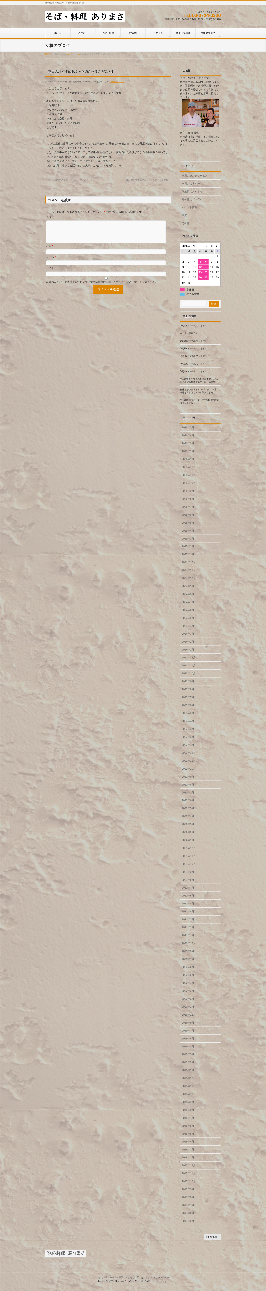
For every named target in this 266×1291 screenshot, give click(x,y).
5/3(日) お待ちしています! (193, 356)
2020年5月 (188, 974)
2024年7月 (188, 602)
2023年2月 (188, 736)
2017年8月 (188, 1197)
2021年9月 (188, 871)
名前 (49, 250)
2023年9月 (188, 681)
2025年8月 (188, 498)
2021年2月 (188, 927)
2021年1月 (188, 935)
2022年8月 (188, 784)
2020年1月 (188, 1006)
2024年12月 (189, 562)
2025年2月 (188, 546)
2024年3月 (188, 633)
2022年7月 (188, 792)
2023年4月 (188, 720)
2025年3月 (188, 538)
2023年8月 (188, 689)
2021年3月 (188, 919)
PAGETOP (212, 1237)
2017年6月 (188, 1213)
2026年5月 (188, 427)
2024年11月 (189, 570)
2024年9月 (188, 586)
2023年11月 (189, 665)
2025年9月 (188, 490)
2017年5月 (188, 1220)
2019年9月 (188, 1022)
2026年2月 (188, 451)
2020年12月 (189, 943)
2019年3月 (188, 1054)
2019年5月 (188, 1046)
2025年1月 (188, 554)
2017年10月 (189, 1181)
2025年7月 (188, 506)
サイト (50, 272)
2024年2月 (188, 641)
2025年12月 (189, 467)
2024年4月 (188, 625)
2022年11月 (189, 760)
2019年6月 (188, 1038)
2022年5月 (188, 808)
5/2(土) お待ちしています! (193, 363)
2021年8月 (188, 879)
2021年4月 (188, 911)
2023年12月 (189, 657)
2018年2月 (188, 1149)
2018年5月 (188, 1133)
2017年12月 (189, 1165)
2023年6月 (188, 705)
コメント (51, 217)
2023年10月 (189, 673)
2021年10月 (189, 863)
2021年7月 (188, 887)
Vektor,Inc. (150, 1281)
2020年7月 (188, 959)
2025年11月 (189, 474)
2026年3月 (188, 443)
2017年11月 (189, 1173)
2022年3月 (188, 824)
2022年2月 (188, 832)
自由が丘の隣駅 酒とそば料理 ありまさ (129, 1277)
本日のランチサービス (195, 175)
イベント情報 (189, 207)
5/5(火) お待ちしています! (193, 341)
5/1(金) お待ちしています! (193, 371)
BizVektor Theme (133, 1281)
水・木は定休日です (190, 333)
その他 (186, 223)
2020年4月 (188, 982)
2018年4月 (188, 1141)
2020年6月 (188, 966)
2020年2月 (188, 998)
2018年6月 (188, 1125)
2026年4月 (188, 435)
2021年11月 (189, 856)
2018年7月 (188, 1117)
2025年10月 (189, 482)
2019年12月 (189, 1014)
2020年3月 (188, 990)
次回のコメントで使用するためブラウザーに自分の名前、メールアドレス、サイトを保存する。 (101, 286)
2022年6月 (188, 800)
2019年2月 (188, 1062)
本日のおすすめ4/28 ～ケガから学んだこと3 (68, 180)
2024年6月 (188, 610)
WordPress (116, 1281)
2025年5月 (188, 522)
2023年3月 (188, 728)
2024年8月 (188, 594)
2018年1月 (188, 1157)
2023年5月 (188, 713)
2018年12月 (189, 1078)
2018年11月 (189, 1086)
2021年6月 (188, 895)
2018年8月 (188, 1109)
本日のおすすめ (117, 81)
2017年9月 (188, 1189)
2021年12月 (189, 848)
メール (51, 261)
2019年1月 (188, 1070)
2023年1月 (188, 744)
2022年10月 (189, 768)
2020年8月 (188, 951)
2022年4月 (188, 816)
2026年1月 (188, 459)
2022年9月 (188, 776)
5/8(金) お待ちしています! (193, 325)
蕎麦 (184, 215)
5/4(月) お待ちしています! (193, 348)
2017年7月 (188, 1205)
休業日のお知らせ (192, 191)
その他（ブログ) (191, 199)
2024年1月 (188, 649)
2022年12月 (189, 752)
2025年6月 (188, 514)
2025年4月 (188, 530)
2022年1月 (188, 840)
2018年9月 (188, 1101)
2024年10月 (189, 578)
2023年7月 (188, 697)
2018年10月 (189, 1094)
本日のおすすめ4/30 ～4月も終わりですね (148, 180)
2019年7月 (188, 1030)
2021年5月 (188, 903)
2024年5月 (188, 617)
